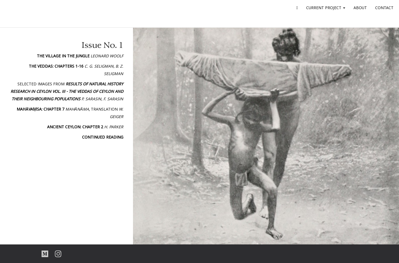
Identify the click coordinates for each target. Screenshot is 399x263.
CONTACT (384, 8)
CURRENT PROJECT (325, 8)
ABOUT (360, 8)
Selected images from (67, 92)
